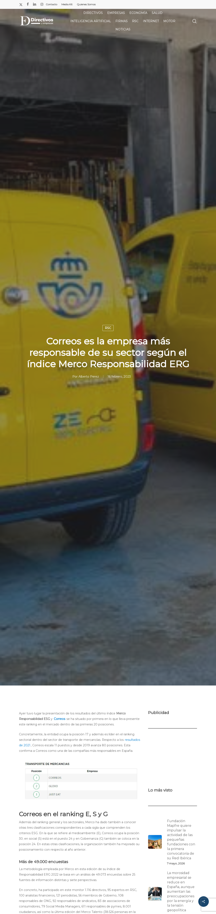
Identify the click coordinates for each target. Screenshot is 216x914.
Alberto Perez (88, 376)
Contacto (51, 4)
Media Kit (67, 4)
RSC (108, 328)
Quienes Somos (86, 4)
